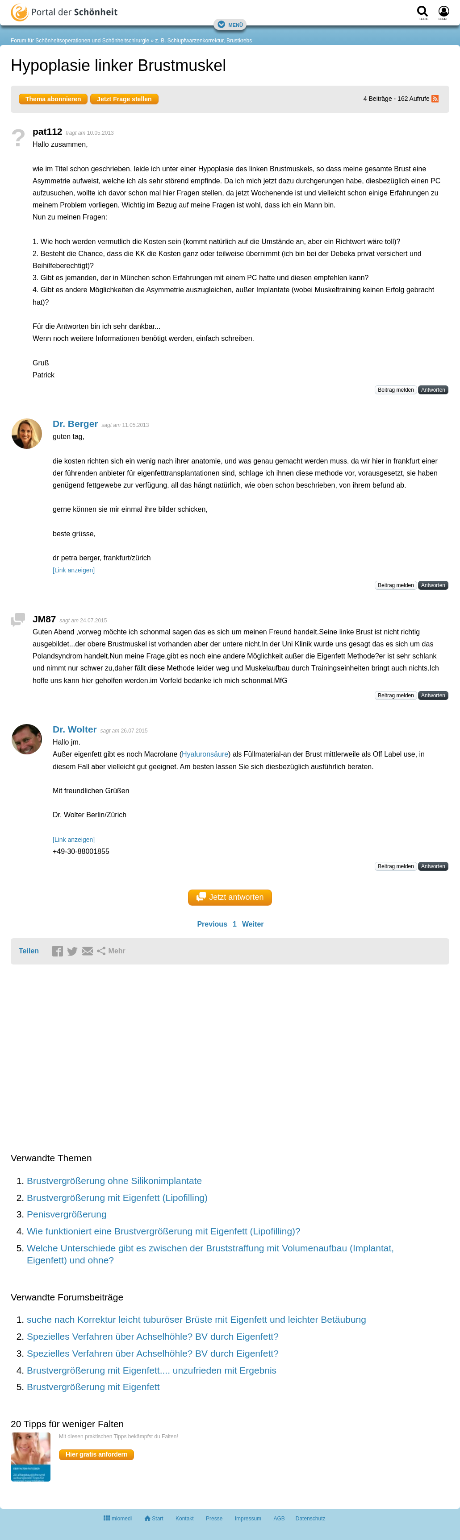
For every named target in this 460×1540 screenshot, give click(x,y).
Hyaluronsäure (205, 754)
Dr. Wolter (75, 729)
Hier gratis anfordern (96, 1454)
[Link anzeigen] (74, 570)
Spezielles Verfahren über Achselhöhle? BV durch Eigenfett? (153, 1336)
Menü (230, 24)
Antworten (433, 390)
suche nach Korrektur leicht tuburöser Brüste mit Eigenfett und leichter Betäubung (196, 1319)
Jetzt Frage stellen (124, 99)
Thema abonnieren (53, 99)
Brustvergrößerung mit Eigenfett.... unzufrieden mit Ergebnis (151, 1370)
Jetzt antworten (230, 897)
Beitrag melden (396, 390)
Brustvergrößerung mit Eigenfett (93, 1387)
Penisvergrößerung (67, 1214)
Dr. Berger (75, 423)
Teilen (29, 951)
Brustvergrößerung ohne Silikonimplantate (114, 1181)
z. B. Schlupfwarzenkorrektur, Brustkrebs (203, 40)
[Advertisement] (149, 1059)
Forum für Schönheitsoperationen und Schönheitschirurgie (80, 40)
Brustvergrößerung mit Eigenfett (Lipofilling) (117, 1197)
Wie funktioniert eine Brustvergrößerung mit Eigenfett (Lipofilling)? (164, 1231)
